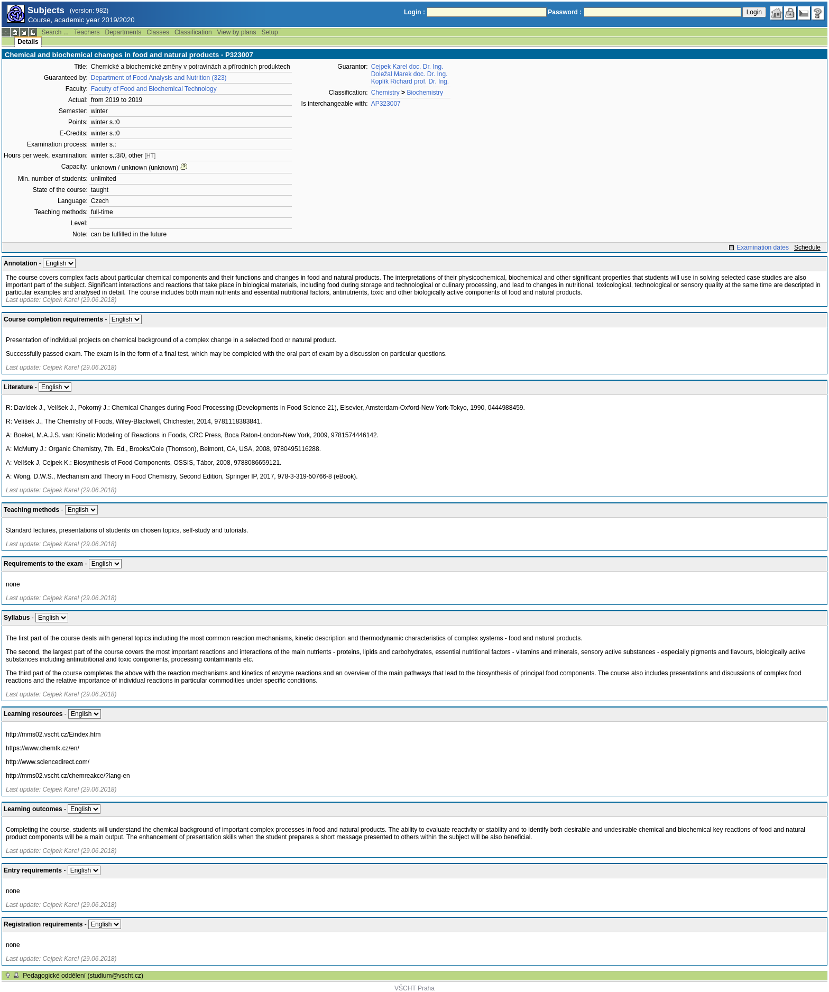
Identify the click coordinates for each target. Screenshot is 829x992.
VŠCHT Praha (414, 988)
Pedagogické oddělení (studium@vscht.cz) (83, 975)
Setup (269, 32)
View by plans (236, 32)
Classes (157, 32)
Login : (414, 12)
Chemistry (385, 92)
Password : (565, 12)
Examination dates (762, 247)
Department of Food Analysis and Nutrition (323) (159, 77)
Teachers (87, 32)
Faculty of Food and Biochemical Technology (154, 89)
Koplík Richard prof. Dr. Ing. (410, 81)
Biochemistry (425, 92)
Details (27, 41)
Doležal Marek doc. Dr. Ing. (409, 74)
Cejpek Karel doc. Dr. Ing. (407, 66)
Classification (193, 32)
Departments (123, 32)
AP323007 (386, 103)
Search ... (54, 32)
